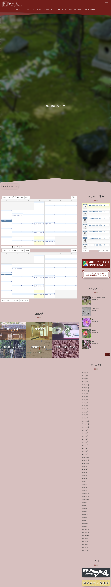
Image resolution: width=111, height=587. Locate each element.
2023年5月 (85, 478)
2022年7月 (85, 508)
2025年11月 (85, 388)
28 (32, 240)
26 (11, 237)
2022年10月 (85, 499)
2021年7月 (85, 544)
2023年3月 (85, 484)
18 (76, 223)
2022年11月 (85, 496)
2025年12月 (85, 385)
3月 (9, 197)
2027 (27, 197)
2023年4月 (85, 481)
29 (43, 240)
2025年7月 (85, 400)
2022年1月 (85, 526)
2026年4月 (85, 373)
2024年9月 (85, 430)
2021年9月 (85, 538)
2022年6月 (85, 511)
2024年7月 (85, 436)
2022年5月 (85, 514)
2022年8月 (85, 505)
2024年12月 (85, 421)
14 (32, 223)
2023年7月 (85, 472)
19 (11, 228)
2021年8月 (85, 541)
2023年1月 (85, 490)
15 (43, 222)
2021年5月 (85, 550)
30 (54, 240)
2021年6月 (85, 547)
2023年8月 (85, 469)
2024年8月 (85, 433)
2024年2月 (85, 451)
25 (76, 232)
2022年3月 (85, 520)
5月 (22, 197)
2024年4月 (85, 445)
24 (65, 232)
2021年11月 (85, 532)
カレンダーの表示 (104, 251)
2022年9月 (85, 502)
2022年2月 (85, 523)
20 (21, 232)
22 (43, 231)
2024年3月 (85, 448)
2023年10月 (85, 463)
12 (11, 219)
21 (32, 232)
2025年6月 (85, 403)
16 (54, 222)
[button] (85, 251)
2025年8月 (85, 397)
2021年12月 (85, 529)
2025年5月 (85, 406)
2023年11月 (85, 460)
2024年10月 (85, 427)
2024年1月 (85, 454)
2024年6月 (85, 439)
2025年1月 (85, 418)
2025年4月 (85, 409)
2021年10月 (85, 535)
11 (76, 214)
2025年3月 (85, 412)
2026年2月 (85, 379)
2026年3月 (85, 376)
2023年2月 (85, 487)
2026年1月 (85, 382)
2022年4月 (85, 517)
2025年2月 (85, 415)
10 (65, 214)
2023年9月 (85, 466)
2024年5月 (85, 442)
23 (54, 232)
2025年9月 (85, 394)
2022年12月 (85, 493)
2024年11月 (85, 424)
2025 (4, 197)
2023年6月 (85, 475)
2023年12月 (85, 457)
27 (21, 240)
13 (21, 223)
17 (65, 223)
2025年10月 (85, 391)
